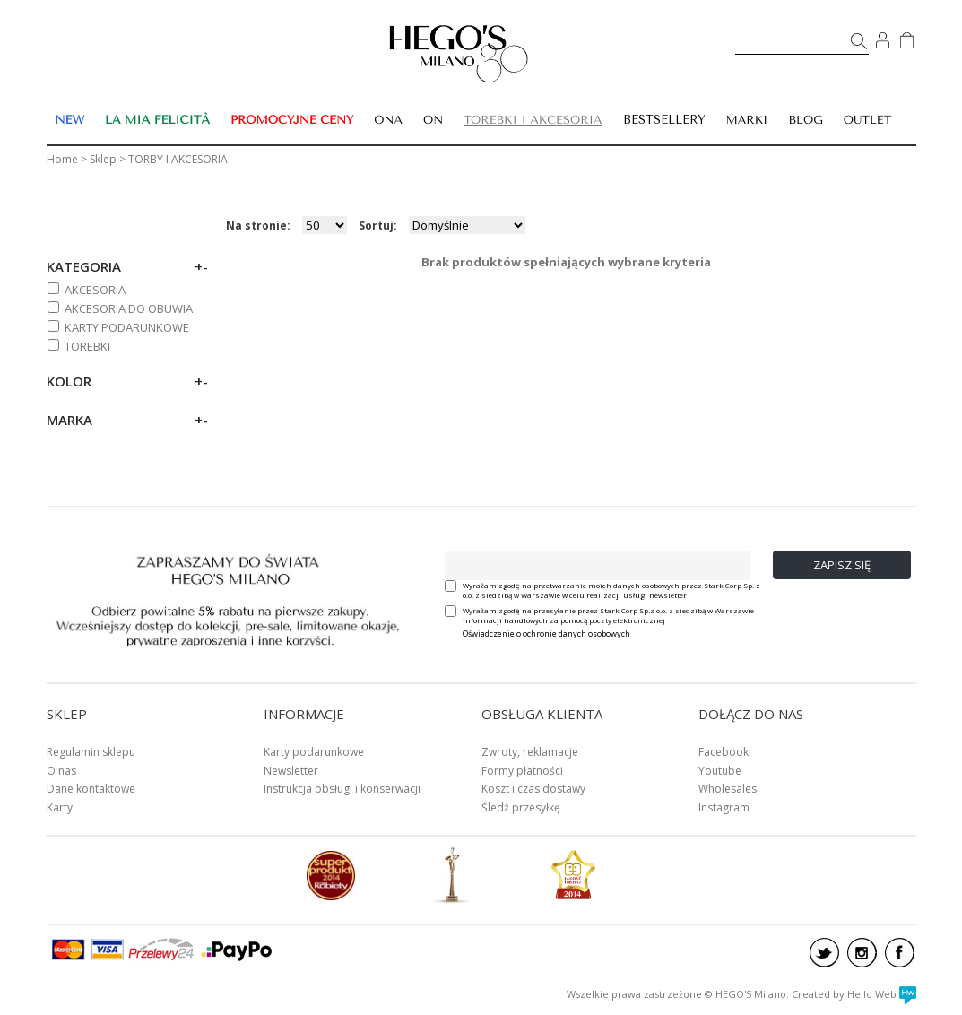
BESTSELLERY (664, 119)
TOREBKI (87, 346)
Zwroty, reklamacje (529, 751)
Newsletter (291, 770)
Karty (60, 807)
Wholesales (727, 788)
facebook (899, 952)
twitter (824, 952)
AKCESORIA (95, 290)
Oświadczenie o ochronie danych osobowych (546, 633)
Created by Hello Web (854, 994)
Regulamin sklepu (91, 751)
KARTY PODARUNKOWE (127, 327)
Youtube (719, 770)
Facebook (723, 751)
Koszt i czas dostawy (533, 788)
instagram (862, 952)
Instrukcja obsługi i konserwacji (342, 788)
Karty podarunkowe (314, 751)
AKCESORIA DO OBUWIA (129, 308)
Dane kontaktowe (91, 788)
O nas (61, 770)
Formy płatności (522, 770)
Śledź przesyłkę (520, 807)
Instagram (724, 807)
